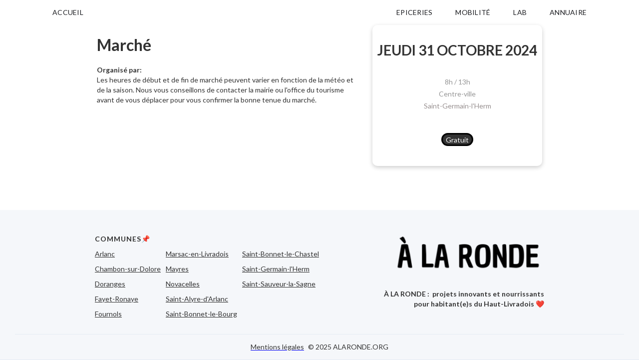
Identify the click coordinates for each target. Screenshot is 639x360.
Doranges (110, 284)
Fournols (108, 314)
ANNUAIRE (568, 12)
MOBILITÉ (472, 12)
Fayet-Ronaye (116, 298)
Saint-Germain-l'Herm (457, 106)
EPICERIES (414, 12)
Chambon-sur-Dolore (128, 268)
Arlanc (105, 254)
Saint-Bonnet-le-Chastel (280, 254)
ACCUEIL (67, 12)
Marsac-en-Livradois (197, 254)
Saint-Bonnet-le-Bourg (201, 314)
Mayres (177, 268)
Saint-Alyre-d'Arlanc (197, 298)
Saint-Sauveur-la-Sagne (279, 284)
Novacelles (183, 284)
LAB (520, 12)
